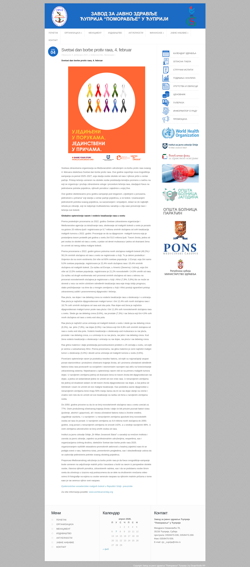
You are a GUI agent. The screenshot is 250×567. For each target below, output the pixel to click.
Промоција (109, 55)
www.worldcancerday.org (101, 492)
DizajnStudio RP (198, 560)
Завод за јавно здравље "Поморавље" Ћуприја (164, 560)
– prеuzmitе (97, 486)
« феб (106, 549)
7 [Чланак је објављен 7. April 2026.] (116, 531)
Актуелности (96, 55)
